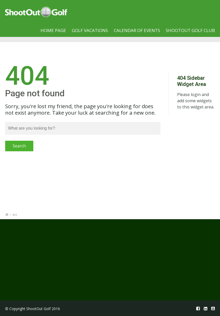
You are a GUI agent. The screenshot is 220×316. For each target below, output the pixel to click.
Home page (53, 30)
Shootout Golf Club (190, 30)
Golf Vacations (90, 30)
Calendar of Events (137, 30)
